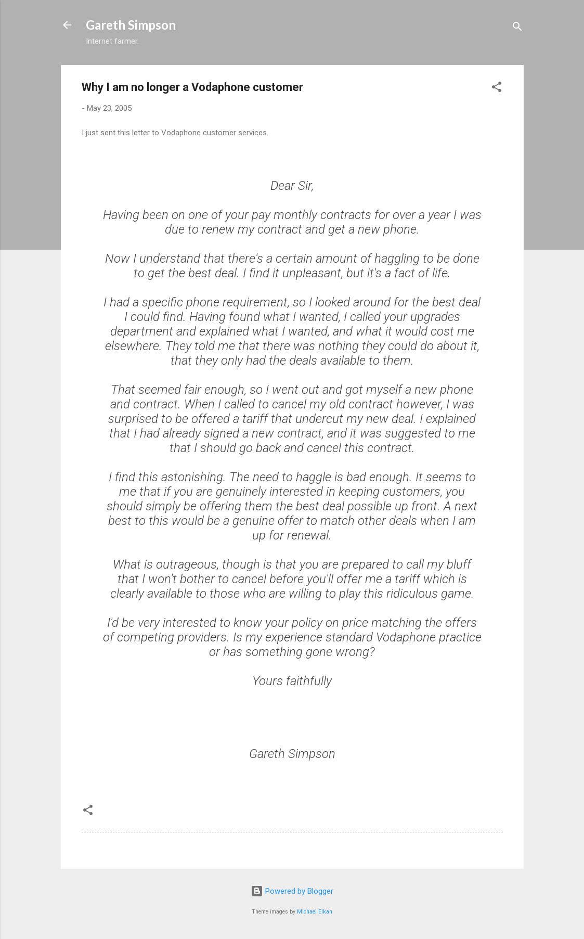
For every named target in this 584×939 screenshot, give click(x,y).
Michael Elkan (314, 911)
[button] (496, 89)
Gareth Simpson (131, 24)
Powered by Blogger (292, 891)
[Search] (517, 28)
